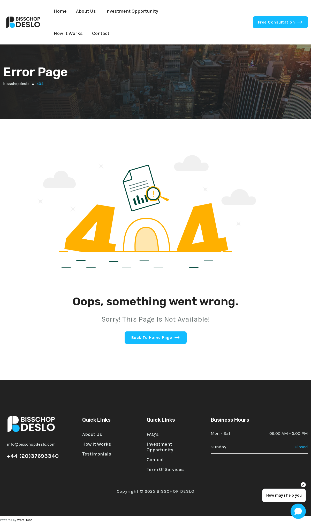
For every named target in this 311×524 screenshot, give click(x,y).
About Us (86, 11)
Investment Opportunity (131, 11)
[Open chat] (298, 511)
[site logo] (23, 22)
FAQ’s (153, 434)
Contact (100, 33)
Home (60, 11)
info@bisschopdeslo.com (31, 444)
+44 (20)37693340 (33, 456)
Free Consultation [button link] (280, 22)
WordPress (25, 520)
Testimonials (96, 454)
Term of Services (165, 469)
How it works (96, 444)
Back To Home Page (155, 337)
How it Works (68, 33)
